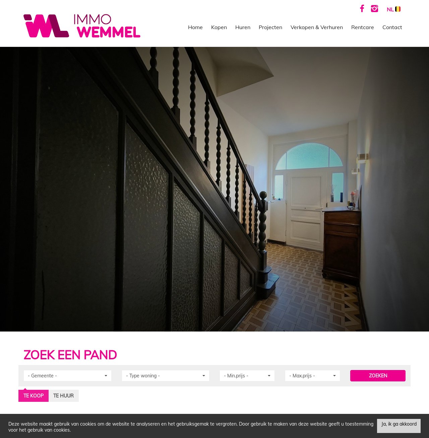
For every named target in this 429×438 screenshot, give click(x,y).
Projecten (270, 27)
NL (394, 9)
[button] (67, 375)
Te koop (33, 396)
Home (195, 27)
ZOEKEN (378, 376)
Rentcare (362, 27)
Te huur (63, 396)
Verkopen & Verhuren (317, 27)
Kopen (219, 27)
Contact (392, 27)
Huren (242, 27)
